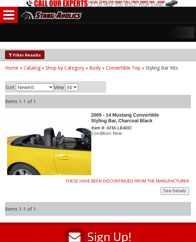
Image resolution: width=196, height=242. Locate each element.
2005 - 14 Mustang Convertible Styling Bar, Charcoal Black (125, 117)
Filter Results (25, 54)
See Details (174, 191)
